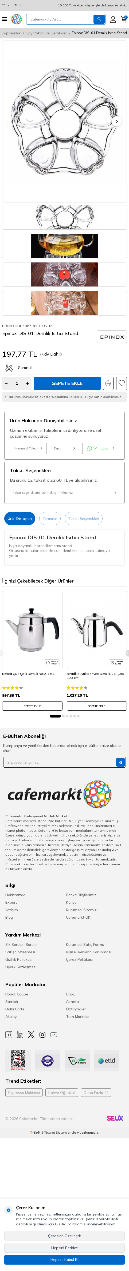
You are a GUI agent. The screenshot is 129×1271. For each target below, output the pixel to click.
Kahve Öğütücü (61, 1145)
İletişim (11, 963)
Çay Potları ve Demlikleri (47, 33)
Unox (70, 1047)
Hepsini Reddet (64, 1247)
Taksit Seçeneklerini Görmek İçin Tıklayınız (64, 546)
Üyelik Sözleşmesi (20, 1020)
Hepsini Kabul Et (64, 1259)
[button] (12, 121)
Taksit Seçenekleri (83, 572)
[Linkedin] (20, 1087)
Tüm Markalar (78, 1069)
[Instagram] (42, 1087)
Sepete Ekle (67, 436)
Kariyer (72, 955)
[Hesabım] (113, 19)
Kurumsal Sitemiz (81, 963)
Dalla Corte (15, 1062)
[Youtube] (53, 1087)
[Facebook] (8, 1087)
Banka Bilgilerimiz (81, 948)
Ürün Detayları (20, 572)
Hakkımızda (15, 948)
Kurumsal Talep (28, 501)
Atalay (11, 1069)
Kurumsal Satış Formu (85, 997)
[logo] (16, 19)
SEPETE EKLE (32, 759)
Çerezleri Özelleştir (64, 1235)
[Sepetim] (124, 19)
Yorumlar (50, 572)
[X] (31, 1087)
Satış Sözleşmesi (20, 1005)
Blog (9, 970)
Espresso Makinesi (24, 1145)
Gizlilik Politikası (18, 1012)
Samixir (11, 1055)
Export (64, 501)
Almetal (73, 1055)
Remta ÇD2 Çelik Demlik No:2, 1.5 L (28, 727)
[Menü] (4, 19)
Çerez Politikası (79, 1012)
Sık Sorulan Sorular (21, 997)
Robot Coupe (16, 1047)
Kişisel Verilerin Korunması (88, 1005)
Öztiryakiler (76, 1062)
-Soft (35, 1186)
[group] (64, 121)
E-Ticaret (48, 1186)
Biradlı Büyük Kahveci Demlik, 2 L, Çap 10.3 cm (95, 729)
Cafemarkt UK (78, 970)
